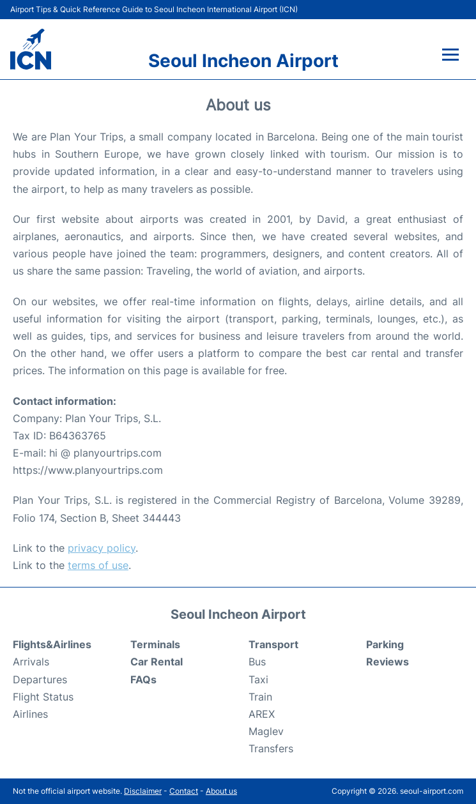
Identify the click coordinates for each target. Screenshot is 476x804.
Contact (183, 791)
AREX (262, 714)
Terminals (155, 644)
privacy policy (101, 548)
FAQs (143, 679)
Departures (40, 679)
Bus (257, 661)
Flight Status (43, 696)
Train (260, 696)
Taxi (258, 679)
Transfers (271, 748)
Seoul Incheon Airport (243, 61)
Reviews (387, 661)
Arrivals (31, 661)
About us (221, 791)
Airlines (30, 714)
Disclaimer (143, 791)
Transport (273, 644)
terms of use (98, 565)
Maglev (266, 731)
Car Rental (156, 661)
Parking (385, 644)
